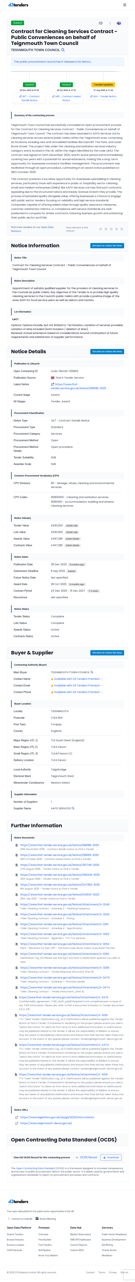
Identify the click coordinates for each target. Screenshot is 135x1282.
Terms (101, 1272)
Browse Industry (15, 1239)
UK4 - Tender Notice (103, 96)
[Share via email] (100, 23)
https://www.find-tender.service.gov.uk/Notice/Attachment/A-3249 (64, 914)
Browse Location (15, 1245)
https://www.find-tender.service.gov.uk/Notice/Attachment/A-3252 (64, 934)
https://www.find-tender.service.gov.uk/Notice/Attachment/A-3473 (64, 978)
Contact (90, 1272)
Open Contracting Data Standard (35, 1168)
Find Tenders (45, 1245)
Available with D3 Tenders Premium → (78, 679)
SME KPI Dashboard (80, 1239)
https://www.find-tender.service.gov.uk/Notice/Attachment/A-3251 (64, 924)
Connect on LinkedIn (19, 1218)
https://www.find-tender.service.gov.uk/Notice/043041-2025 (59, 894)
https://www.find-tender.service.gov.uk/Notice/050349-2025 (60, 875)
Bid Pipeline (45, 1250)
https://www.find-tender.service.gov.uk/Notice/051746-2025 (59, 865)
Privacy (113, 1272)
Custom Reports (78, 1245)
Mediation (107, 1255)
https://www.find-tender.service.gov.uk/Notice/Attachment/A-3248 (64, 904)
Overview (43, 1234)
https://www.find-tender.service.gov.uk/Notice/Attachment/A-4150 (63, 1015)
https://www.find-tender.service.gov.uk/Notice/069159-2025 (59, 855)
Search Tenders (15, 1234)
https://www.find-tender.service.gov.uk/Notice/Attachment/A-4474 (64, 1045)
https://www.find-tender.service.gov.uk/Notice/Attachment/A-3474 (65, 987)
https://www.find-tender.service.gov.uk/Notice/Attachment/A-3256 (64, 968)
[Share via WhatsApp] (110, 23)
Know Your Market (48, 1255)
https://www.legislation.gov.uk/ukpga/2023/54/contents (57, 1117)
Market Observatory (80, 1234)
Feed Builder (45, 1239)
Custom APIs (77, 1250)
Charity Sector (109, 1250)
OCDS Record (86, 1157)
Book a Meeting (45, 1218)
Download (111, 1157)
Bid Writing (107, 1245)
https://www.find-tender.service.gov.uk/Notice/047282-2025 (60, 885)
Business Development (114, 1239)
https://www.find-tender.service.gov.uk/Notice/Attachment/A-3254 (64, 944)
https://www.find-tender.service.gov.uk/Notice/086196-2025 (78, 386)
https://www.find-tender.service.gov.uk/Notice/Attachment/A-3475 (63, 997)
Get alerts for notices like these (107, 246)
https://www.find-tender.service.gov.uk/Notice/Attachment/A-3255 (64, 954)
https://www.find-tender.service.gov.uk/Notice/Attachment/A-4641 (63, 1074)
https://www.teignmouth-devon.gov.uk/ (46, 1123)
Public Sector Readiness (114, 1234)
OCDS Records (14, 1250)
